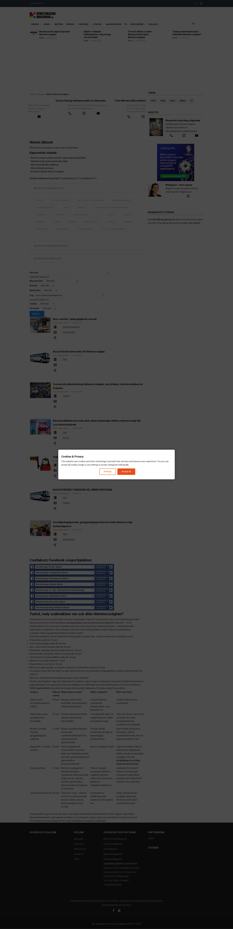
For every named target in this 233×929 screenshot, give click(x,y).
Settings (108, 471)
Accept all (126, 471)
